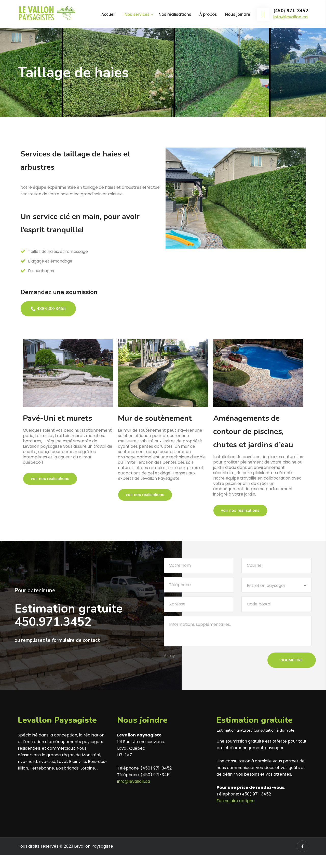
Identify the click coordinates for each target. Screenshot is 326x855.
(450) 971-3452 (290, 11)
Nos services (137, 14)
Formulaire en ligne (235, 801)
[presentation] (202, 672)
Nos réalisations (175, 14)
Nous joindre (237, 14)
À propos (208, 14)
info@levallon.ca (290, 17)
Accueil (108, 14)
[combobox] (276, 584)
